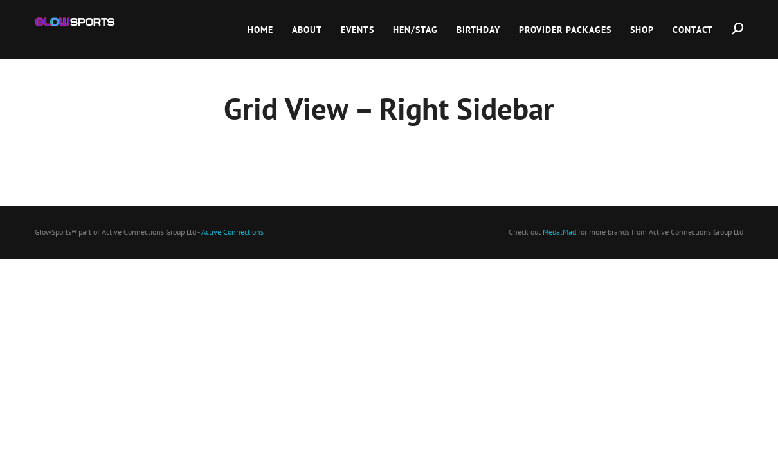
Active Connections (232, 232)
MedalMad (559, 232)
